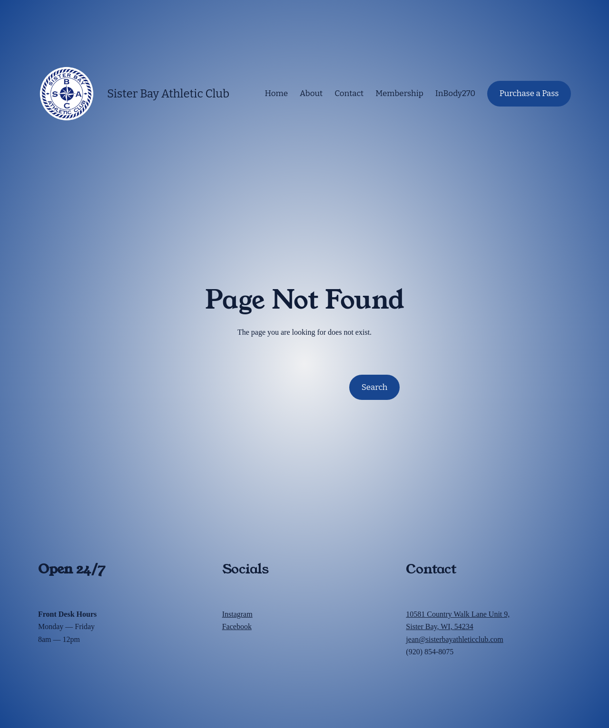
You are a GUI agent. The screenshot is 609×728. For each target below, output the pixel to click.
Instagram (237, 614)
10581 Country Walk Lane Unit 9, (458, 614)
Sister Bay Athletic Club (168, 93)
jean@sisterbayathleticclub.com (454, 639)
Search (375, 387)
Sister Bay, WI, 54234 (439, 626)
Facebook (237, 626)
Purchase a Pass (529, 93)
